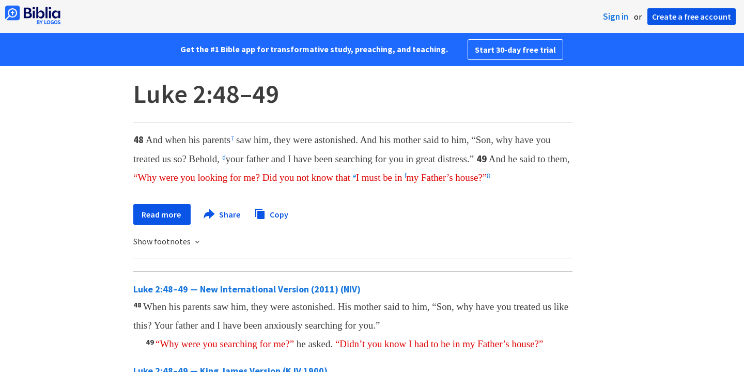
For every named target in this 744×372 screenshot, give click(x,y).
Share (222, 214)
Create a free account (691, 16)
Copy (271, 213)
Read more (162, 214)
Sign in (615, 16)
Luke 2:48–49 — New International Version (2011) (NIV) (247, 289)
